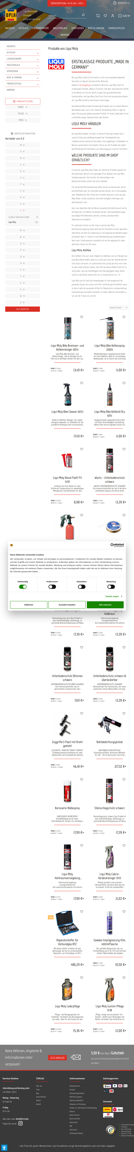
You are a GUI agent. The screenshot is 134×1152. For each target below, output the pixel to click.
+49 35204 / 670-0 (9, 1092)
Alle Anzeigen (22, 309)
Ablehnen (28, 605)
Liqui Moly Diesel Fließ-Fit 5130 (67, 480)
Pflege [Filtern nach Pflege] (23, 113)
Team (38, 1090)
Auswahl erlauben (67, 605)
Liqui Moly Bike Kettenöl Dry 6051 (109, 413)
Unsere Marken (41, 1097)
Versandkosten (62, 1146)
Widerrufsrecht (74, 1115)
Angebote (11, 46)
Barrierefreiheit (75, 1119)
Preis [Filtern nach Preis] (23, 120)
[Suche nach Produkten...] (63, 15)
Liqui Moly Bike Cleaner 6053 (67, 412)
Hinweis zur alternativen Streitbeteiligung (83, 1108)
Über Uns (39, 1086)
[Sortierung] (119, 307)
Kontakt (38, 1104)
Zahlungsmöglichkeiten (77, 1093)
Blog (37, 1093)
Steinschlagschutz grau (67, 610)
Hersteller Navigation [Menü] (22, 133)
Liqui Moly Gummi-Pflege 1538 (110, 1008)
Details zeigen (112, 596)
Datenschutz (74, 1122)
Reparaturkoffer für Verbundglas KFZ (67, 942)
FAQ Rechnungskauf (76, 1097)
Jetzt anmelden (57, 1057)
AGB (71, 1126)
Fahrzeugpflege (85, 85)
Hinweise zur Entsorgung (78, 1104)
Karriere (11, 89)
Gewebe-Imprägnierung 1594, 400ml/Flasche (110, 942)
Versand (72, 1090)
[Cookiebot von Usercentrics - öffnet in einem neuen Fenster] (112, 545)
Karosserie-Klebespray (67, 808)
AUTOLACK (23, 52)
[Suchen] (82, 15)
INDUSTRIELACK (23, 65)
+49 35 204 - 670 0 (74, 3)
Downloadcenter (75, 1086)
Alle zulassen (105, 605)
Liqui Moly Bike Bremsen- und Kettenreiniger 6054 (67, 347)
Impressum (73, 1130)
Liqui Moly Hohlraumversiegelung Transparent (67, 876)
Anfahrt (38, 1100)
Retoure (72, 1111)
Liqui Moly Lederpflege (67, 1006)
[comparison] (95, 15)
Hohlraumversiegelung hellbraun (109, 612)
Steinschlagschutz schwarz (109, 808)
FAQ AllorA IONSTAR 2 (76, 1100)
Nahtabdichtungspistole (109, 742)
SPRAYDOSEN (23, 71)
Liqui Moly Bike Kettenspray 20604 (109, 347)
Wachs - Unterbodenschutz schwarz (110, 480)
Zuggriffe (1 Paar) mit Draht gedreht (67, 744)
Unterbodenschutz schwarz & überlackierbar (109, 678)
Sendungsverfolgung (76, 1133)
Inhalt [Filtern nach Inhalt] (23, 107)
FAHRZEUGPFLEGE (23, 84)
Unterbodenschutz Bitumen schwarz (67, 678)
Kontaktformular (22, 1119)
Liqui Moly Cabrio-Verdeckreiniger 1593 (109, 876)
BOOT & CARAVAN (23, 77)
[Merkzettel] (103, 15)
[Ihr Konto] (110, 15)
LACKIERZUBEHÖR (23, 59)
